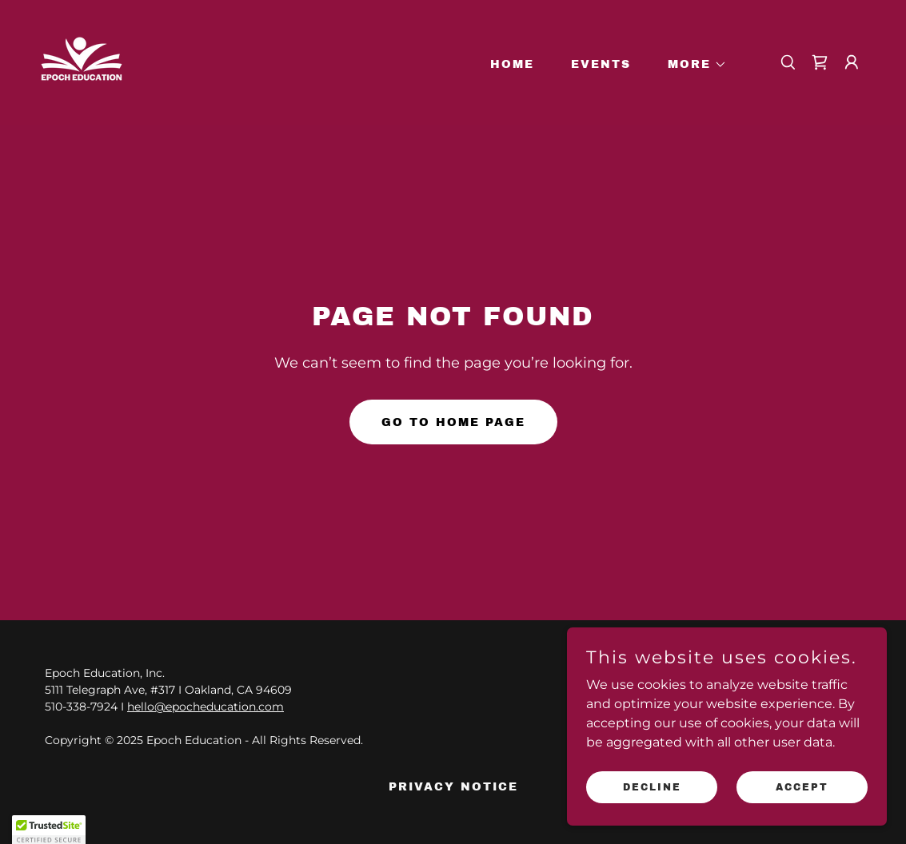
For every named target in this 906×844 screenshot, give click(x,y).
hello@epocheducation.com (205, 706)
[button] (692, 64)
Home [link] (512, 64)
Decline (652, 786)
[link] (81, 61)
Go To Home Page (453, 422)
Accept (802, 786)
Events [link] (601, 64)
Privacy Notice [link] (453, 787)
